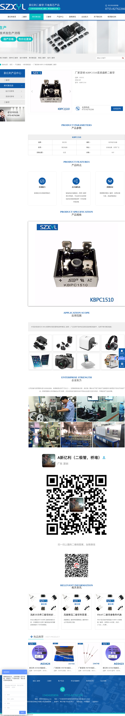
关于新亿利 (98, 17)
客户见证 (61, 681)
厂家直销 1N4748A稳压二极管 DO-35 (67, 668)
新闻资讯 (72, 17)
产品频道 (18, 64)
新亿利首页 (12, 17)
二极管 (24, 17)
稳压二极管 (36, 681)
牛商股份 (87, 701)
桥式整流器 (36, 17)
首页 (11, 64)
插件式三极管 (13, 58)
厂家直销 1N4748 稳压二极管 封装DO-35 (93, 668)
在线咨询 (117, 109)
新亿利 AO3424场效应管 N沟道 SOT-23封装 (45, 668)
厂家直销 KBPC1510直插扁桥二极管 (44, 64)
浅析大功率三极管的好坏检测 (45, 614)
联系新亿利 (112, 17)
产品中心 (60, 17)
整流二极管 (42, 58)
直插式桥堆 (10, 96)
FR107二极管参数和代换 (109, 614)
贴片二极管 (51, 58)
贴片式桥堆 (23, 58)
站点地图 (103, 681)
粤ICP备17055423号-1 (67, 701)
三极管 (48, 17)
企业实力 (84, 17)
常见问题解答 (75, 681)
